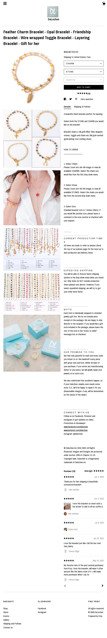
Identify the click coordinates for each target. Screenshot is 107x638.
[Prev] (65, 586)
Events (6, 616)
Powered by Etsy (95, 616)
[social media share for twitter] (70, 99)
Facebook (42, 608)
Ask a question (87, 99)
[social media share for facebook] (65, 99)
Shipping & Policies (82, 106)
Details (67, 106)
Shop (5, 608)
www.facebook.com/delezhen (76, 426)
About (5, 612)
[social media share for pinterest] (76, 99)
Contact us (8, 627)
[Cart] (103, 4)
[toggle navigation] (5, 3)
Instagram (42, 612)
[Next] (102, 585)
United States (80, 57)
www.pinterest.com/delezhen (76, 430)
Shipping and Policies (12, 623)
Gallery (6, 619)
